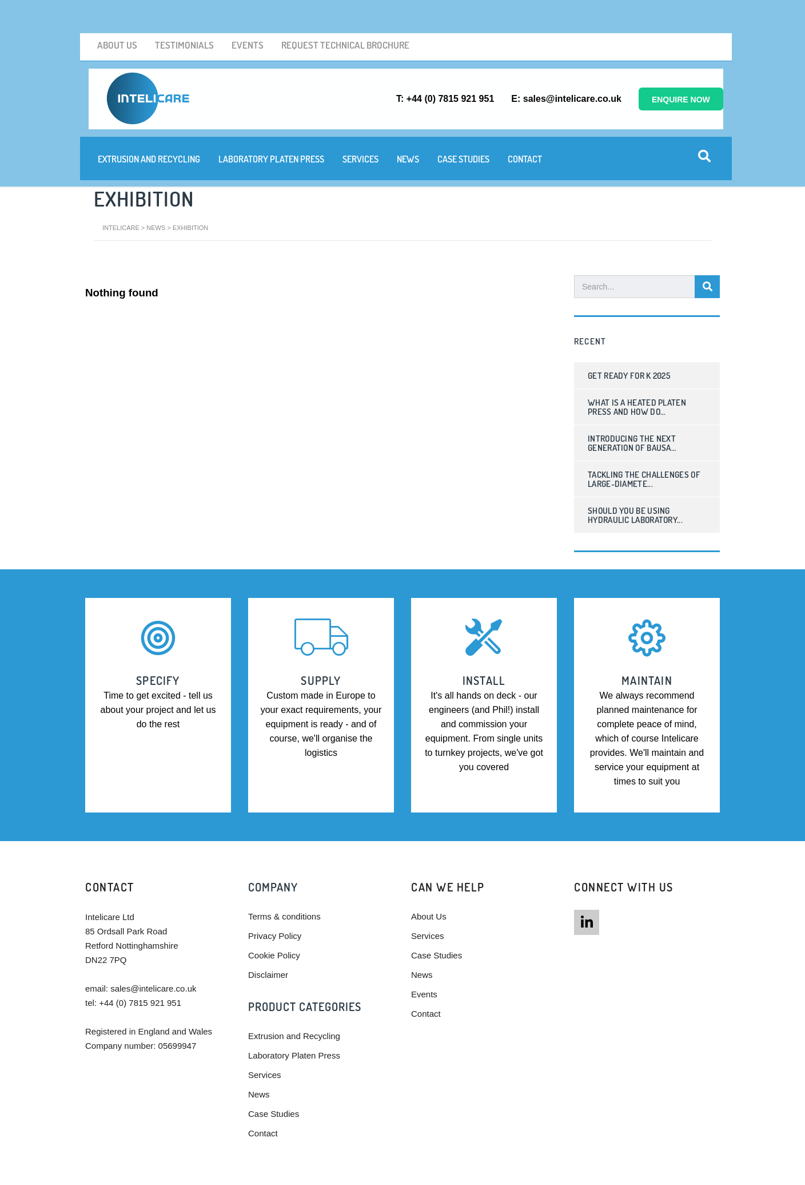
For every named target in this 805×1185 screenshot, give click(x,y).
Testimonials (176, 12)
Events (235, 12)
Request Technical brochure (328, 12)
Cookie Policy (274, 912)
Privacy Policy (274, 892)
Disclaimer (268, 931)
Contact (521, 122)
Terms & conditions (284, 873)
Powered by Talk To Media (500, 1169)
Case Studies (460, 122)
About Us (112, 12)
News (404, 122)
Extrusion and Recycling (145, 122)
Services (357, 122)
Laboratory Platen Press (268, 122)
